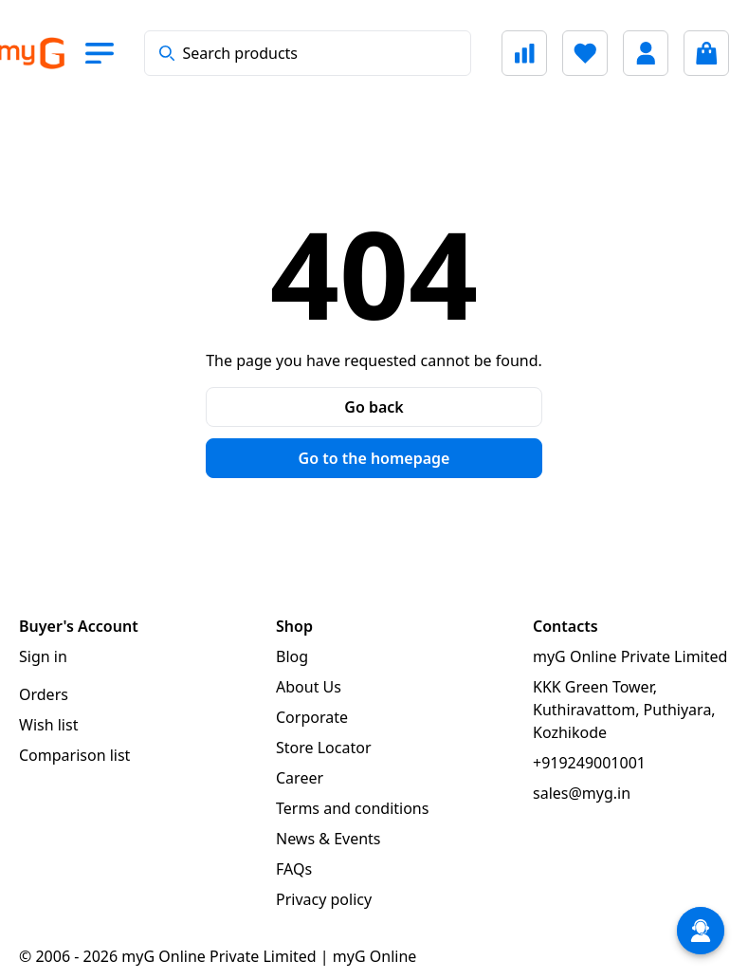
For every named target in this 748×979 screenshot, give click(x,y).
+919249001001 (589, 762)
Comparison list (74, 755)
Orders (43, 694)
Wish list (48, 724)
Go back (373, 407)
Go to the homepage (374, 458)
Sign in (43, 656)
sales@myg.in (581, 793)
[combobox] (307, 53)
